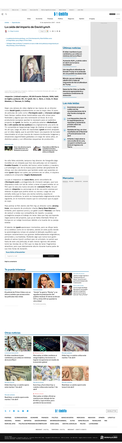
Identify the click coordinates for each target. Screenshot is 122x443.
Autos (72, 421)
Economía (39, 19)
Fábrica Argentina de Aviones (48, 9)
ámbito (7, 22)
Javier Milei (80, 9)
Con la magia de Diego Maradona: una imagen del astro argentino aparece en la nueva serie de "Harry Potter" (80, 291)
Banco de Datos (67, 417)
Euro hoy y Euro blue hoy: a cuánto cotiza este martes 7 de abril (45, 387)
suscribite (112, 14)
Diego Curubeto (14, 31)
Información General (58, 421)
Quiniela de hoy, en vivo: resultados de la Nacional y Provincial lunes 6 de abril (77, 133)
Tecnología (96, 421)
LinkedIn (18, 411)
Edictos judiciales (70, 424)
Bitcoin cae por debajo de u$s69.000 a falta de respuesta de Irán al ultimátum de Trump (75, 81)
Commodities (78, 181)
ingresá (118, 14)
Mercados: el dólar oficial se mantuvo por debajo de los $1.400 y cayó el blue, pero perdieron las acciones (44, 399)
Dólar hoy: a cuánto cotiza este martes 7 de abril (74, 356)
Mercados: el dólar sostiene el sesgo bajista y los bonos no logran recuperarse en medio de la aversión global (46, 358)
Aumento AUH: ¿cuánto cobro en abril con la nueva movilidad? (75, 63)
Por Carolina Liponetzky (39, 304)
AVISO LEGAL (54, 424)
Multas (82, 424)
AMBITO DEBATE (77, 429)
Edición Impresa (41, 421)
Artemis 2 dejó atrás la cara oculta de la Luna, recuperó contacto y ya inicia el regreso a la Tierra (76, 143)
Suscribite (51, 256)
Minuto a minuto (39, 353)
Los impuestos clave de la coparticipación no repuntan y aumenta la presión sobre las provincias (76, 122)
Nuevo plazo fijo (34, 9)
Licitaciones (93, 424)
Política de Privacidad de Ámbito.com (33, 424)
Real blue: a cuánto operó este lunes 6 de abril (74, 386)
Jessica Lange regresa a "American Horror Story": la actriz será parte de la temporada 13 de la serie (81, 279)
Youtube (23, 411)
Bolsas (71, 181)
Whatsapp (27, 411)
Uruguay (92, 19)
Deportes (27, 421)
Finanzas (50, 19)
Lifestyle (111, 417)
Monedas (65, 181)
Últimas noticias (21, 417)
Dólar (29, 19)
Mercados (81, 417)
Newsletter (118, 18)
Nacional (8, 421)
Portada (8, 417)
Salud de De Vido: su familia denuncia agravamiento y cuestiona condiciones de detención (74, 92)
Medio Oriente (62, 9)
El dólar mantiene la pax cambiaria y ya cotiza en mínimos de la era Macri (72, 54)
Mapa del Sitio (10, 424)
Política (60, 19)
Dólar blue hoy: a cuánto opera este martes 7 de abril (17, 386)
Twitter (5, 411)
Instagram (14, 411)
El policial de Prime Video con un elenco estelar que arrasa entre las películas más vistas (18, 294)
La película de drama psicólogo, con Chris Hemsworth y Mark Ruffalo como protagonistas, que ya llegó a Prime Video (29, 39)
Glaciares (24, 9)
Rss (105, 421)
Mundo (18, 421)
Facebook (9, 411)
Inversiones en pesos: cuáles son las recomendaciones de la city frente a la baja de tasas (76, 111)
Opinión (81, 19)
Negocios (71, 19)
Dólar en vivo (15, 9)
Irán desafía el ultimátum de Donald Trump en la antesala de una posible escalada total (74, 71)
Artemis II (71, 9)
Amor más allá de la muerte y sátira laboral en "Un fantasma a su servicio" (22, 148)
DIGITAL (42, 429)
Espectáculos (16, 22)
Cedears (85, 181)
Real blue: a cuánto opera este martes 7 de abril (17, 398)
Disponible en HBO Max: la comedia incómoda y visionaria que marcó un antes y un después (50, 149)
